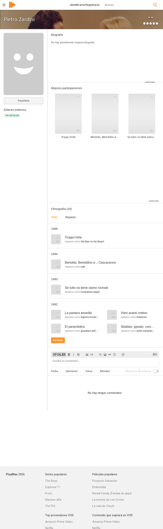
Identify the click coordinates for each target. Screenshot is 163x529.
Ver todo (58, 340)
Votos (88, 371)
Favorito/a (23, 100)
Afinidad (105, 371)
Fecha (54, 371)
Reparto (70, 217)
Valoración (72, 371)
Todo (54, 217)
